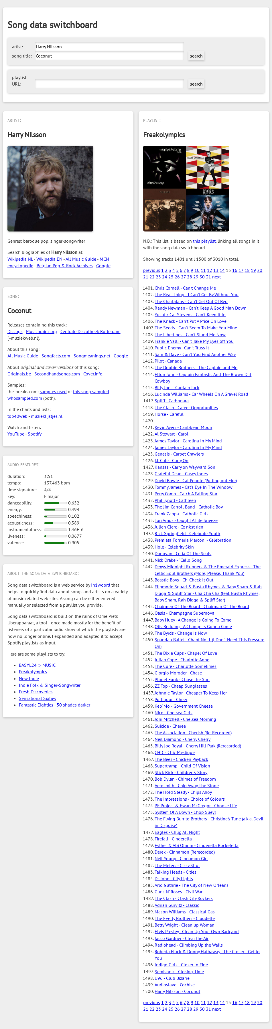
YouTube (15, 434)
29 (195, 277)
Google (103, 265)
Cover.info (93, 374)
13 (215, 270)
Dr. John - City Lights (174, 878)
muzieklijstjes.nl (46, 416)
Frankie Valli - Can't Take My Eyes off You (194, 341)
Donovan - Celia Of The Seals (183, 553)
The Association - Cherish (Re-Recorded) (193, 732)
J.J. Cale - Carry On (171, 460)
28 (189, 277)
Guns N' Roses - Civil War (178, 892)
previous (151, 270)
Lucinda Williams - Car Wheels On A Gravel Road (201, 394)
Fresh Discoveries (36, 691)
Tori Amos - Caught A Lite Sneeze (186, 520)
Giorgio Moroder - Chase (178, 673)
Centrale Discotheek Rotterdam (90, 331)
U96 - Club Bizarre (172, 978)
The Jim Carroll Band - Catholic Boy (189, 507)
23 (158, 277)
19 (253, 270)
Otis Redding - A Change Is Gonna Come (193, 626)
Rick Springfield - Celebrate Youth (187, 533)
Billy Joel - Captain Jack (177, 387)
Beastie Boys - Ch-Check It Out (184, 580)
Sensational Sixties (37, 698)
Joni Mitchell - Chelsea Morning (185, 719)
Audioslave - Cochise (175, 985)
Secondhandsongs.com (57, 374)
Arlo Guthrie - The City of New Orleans (191, 885)
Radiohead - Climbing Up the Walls (189, 945)
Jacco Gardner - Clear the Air (181, 938)
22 (152, 277)
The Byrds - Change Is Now (181, 633)
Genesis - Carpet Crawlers (179, 454)
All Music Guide (81, 259)
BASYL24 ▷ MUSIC (37, 665)
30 (202, 277)
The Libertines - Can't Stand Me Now (190, 334)
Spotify (35, 434)
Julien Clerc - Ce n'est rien (179, 527)
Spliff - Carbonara (172, 400)
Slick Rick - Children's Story (181, 772)
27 (183, 277)
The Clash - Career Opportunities (186, 407)
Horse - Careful (169, 414)
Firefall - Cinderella (173, 839)
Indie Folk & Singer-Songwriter (49, 685)
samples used (53, 391)
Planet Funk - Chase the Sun (182, 679)
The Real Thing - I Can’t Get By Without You (197, 294)
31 (208, 277)
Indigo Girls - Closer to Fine (181, 964)
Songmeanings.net (92, 356)
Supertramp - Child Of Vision (182, 766)
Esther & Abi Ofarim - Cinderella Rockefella (197, 845)
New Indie (29, 678)
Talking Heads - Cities (175, 872)
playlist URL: (19, 80)
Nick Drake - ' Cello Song (178, 560)
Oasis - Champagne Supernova (184, 613)
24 (164, 277)
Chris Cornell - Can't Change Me (185, 288)
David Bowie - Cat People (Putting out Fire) (196, 480)
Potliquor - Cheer (171, 699)
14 (222, 270)
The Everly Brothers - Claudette (185, 918)
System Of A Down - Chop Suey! (185, 812)
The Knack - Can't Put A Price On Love (190, 321)
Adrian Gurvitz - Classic (177, 905)
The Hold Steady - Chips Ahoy (183, 792)
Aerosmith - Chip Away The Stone (187, 785)
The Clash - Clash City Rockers (184, 898)
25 (171, 277)
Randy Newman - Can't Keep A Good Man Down (201, 308)
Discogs (15, 331)
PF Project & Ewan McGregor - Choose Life (196, 805)
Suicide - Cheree (170, 726)
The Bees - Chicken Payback (181, 759)
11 (203, 270)
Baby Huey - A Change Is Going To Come (193, 620)
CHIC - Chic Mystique (175, 752)
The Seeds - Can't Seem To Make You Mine (196, 328)
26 (177, 277)
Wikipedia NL (20, 259)
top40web (17, 416)
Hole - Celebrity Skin (174, 547)
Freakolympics (33, 671)
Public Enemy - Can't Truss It (182, 348)
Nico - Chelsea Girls (173, 712)
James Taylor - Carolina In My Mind (188, 441)
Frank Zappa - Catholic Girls (181, 514)
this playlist (204, 241)
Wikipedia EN (49, 259)
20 (259, 270)
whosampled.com (24, 398)
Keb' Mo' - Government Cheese (184, 706)
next (216, 277)
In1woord (100, 585)
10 (197, 270)
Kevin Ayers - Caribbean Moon (183, 427)
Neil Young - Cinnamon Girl (181, 858)
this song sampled (91, 391)
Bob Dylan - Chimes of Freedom (185, 779)
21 (145, 277)
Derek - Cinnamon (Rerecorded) (185, 852)
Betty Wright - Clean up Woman (184, 925)
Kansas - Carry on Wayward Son (185, 467)
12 (209, 270)
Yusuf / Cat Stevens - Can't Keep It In (190, 314)
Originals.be (19, 374)
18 (247, 270)
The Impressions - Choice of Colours (190, 799)
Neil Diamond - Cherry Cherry (182, 739)
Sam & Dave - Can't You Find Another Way (195, 354)
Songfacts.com (56, 356)
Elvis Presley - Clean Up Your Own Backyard (197, 931)
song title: (22, 56)
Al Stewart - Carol (171, 434)
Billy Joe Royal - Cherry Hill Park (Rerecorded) (198, 746)
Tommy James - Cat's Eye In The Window (193, 487)
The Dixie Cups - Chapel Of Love (186, 653)
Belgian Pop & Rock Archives (65, 265)
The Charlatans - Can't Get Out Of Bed (191, 301)
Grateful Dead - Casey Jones (181, 473)
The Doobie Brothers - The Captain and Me (196, 367)
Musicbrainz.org (41, 331)
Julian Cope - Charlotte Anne (182, 659)
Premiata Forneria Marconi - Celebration (193, 540)
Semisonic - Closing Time (179, 971)
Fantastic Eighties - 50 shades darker (54, 705)
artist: (17, 47)
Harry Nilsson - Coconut (177, 991)
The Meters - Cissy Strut (177, 865)
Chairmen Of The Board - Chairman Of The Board (202, 606)
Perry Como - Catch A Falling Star (186, 493)
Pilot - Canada (168, 361)
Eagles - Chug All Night (177, 832)
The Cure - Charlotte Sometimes (185, 666)
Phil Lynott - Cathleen (175, 500)
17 (241, 270)
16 (234, 270)
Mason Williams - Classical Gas (185, 912)
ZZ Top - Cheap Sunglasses (181, 686)
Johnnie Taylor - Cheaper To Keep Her (191, 693)
